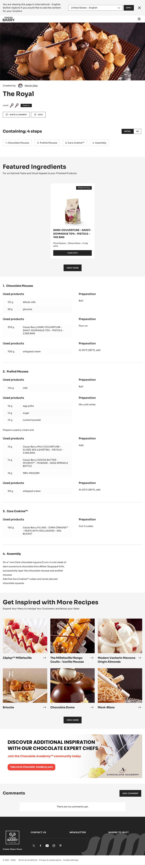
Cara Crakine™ (76, 142)
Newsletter (78, 832)
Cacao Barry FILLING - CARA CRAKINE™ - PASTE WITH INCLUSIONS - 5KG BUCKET (45, 530)
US (137, 131)
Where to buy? (118, 832)
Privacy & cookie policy (50, 860)
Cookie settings (70, 860)
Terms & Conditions (27, 860)
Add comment (130, 793)
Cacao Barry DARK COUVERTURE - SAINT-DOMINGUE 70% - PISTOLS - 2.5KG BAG (43, 330)
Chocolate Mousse (18, 142)
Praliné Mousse (48, 142)
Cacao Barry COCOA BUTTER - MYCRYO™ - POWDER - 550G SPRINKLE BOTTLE (45, 463)
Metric (127, 131)
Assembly (100, 142)
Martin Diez (31, 85)
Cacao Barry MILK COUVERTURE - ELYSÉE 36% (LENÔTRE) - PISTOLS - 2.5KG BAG (43, 449)
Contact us (38, 832)
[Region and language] (95, 8)
